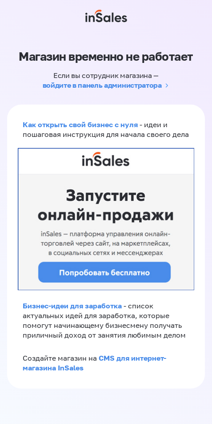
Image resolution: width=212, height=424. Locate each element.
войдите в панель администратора (102, 85)
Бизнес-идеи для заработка (72, 305)
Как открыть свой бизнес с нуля (80, 124)
